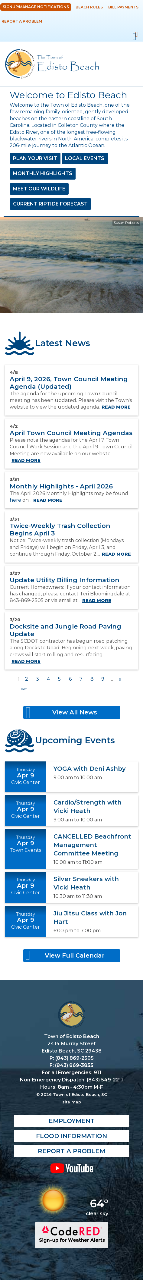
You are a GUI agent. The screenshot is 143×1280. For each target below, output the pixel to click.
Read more (116, 407)
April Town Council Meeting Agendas (71, 433)
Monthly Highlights (42, 173)
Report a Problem (22, 21)
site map (71, 1102)
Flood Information (71, 1136)
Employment (72, 1121)
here (16, 500)
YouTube (71, 1168)
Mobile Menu (134, 36)
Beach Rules (89, 7)
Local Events (84, 158)
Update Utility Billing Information (64, 580)
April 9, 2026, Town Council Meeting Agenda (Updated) (69, 382)
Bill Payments (123, 7)
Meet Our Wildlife (39, 189)
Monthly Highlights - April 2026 (61, 486)
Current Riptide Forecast (50, 204)
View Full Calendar (75, 955)
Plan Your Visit (35, 158)
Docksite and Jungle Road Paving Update (65, 630)
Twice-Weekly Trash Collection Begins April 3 (60, 529)
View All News (74, 712)
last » (24, 689)
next (120, 679)
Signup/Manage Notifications (36, 7)
